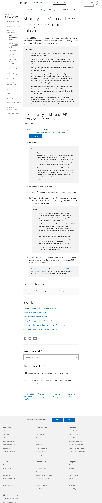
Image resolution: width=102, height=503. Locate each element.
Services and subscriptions (39, 10)
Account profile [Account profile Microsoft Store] (40, 431)
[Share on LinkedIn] (28, 338)
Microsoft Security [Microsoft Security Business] (7, 468)
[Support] (23, 3)
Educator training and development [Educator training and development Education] (78, 448)
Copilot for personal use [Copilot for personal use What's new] (9, 444)
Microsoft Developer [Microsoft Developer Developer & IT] (41, 468)
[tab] (30, 373)
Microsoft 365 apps (13, 26)
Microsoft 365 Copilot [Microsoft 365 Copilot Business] (8, 485)
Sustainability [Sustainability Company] (72, 489)
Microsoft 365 (33, 3)
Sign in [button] (35, 136)
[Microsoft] (10, 3)
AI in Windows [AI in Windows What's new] (6, 448)
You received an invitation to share (13, 61)
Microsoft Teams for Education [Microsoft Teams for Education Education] (77, 438)
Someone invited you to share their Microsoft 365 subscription (46, 325)
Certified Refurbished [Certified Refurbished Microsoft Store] (41, 448)
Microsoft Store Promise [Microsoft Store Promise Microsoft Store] (42, 451)
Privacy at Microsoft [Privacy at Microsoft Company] (74, 475)
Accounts (26, 10)
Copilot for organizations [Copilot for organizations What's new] (9, 441)
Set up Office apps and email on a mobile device (41, 321)
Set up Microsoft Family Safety (34, 312)
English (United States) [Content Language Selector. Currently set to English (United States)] (12, 495)
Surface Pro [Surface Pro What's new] (5, 431)
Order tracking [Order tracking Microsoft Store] (39, 444)
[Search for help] (92, 2)
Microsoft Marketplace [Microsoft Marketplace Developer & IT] (42, 482)
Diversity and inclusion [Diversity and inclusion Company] (75, 482)
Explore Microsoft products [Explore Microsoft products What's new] (10, 451)
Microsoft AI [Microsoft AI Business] (6, 465)
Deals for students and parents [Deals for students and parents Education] (77, 451)
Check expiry (11, 98)
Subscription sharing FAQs (13, 68)
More (48, 3)
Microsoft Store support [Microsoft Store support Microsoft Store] (42, 438)
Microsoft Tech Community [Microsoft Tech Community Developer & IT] (43, 478)
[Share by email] (34, 338)
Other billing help (13, 114)
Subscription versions (14, 103)
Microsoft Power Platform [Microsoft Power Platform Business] (9, 478)
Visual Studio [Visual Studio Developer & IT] (39, 489)
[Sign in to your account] (96, 2)
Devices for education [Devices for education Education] (74, 434)
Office (42, 3)
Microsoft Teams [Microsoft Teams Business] (7, 482)
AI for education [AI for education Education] (73, 455)
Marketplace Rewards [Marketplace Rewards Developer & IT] (41, 485)
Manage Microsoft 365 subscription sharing (39, 308)
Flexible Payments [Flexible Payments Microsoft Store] (40, 455)
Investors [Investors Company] (71, 478)
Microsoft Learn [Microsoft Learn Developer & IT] (40, 471)
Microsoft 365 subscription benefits (28, 396)
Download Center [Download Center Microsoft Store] (40, 434)
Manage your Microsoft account (13, 108)
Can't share (12, 50)
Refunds (9, 89)
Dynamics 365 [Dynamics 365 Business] (6, 471)
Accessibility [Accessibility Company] (72, 485)
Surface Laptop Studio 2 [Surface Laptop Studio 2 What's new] (9, 438)
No (69, 420)
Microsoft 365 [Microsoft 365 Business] (6, 475)
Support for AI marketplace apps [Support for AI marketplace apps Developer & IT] (44, 475)
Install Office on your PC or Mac (35, 316)
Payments (10, 78)
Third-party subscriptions (11, 84)
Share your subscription (11, 31)
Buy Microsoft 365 (60, 3)
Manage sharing (11, 55)
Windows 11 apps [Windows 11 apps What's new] (7, 455)
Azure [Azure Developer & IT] (37, 465)
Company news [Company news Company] (73, 471)
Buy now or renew (13, 22)
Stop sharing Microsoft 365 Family (13, 45)
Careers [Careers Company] (71, 465)
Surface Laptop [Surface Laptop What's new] (6, 434)
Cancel (9, 94)
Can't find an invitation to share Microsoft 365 (40, 329)
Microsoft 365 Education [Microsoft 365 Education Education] (75, 441)
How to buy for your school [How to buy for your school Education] (76, 444)
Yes (57, 420)
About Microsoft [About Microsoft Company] (73, 468)
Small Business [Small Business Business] (6, 489)
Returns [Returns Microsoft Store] (38, 441)
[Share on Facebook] (24, 338)
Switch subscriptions (13, 74)
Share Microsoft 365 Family (13, 38)
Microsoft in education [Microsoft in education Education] (75, 431)
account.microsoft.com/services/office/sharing (48, 132)
